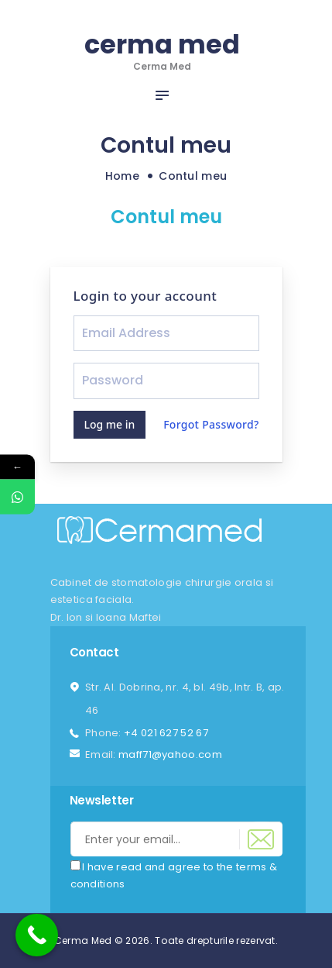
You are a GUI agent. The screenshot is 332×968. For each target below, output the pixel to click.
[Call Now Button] (36, 935)
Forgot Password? (210, 424)
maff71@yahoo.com (170, 754)
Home (122, 176)
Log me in (109, 424)
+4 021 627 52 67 (166, 732)
